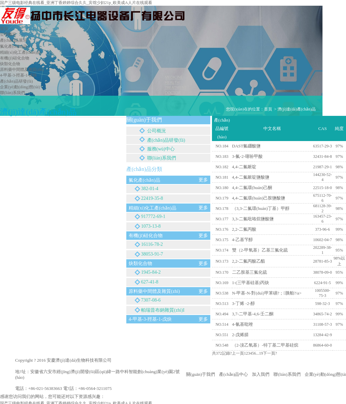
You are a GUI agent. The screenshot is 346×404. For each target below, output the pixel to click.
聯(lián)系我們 (286, 374)
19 (261, 353)
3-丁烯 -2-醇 (243, 303)
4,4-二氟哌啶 (244, 166)
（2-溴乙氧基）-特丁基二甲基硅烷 (265, 345)
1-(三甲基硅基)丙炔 (250, 282)
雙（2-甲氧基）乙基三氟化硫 (260, 250)
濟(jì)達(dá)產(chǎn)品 (296, 109)
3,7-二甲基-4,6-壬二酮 (253, 313)
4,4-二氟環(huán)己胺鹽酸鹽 (259, 197)
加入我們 (260, 374)
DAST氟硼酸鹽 (246, 145)
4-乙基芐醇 (242, 239)
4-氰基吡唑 (242, 324)
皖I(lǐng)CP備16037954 (134, 360)
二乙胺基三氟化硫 (249, 272)
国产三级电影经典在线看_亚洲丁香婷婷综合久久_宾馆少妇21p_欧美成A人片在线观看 (76, 2)
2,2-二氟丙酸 (244, 229)
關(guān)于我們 (200, 374)
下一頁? (270, 353)
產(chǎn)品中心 (233, 374)
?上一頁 (237, 353)
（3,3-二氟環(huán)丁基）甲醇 (261, 208)
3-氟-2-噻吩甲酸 (247, 156)
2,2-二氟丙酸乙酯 (248, 261)
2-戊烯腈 (240, 334)
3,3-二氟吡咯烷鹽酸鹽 (253, 218)
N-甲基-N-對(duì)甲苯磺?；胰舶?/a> (267, 293)
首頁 (268, 109)
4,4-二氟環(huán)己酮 (252, 187)
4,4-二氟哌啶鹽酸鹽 (251, 177)
